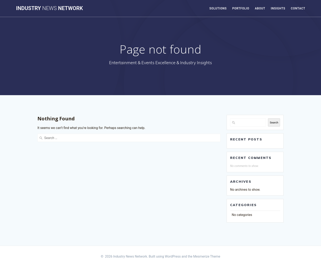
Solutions (218, 8)
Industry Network (49, 8)
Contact (298, 8)
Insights (278, 8)
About (260, 8)
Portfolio (240, 8)
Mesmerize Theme (206, 256)
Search (274, 122)
